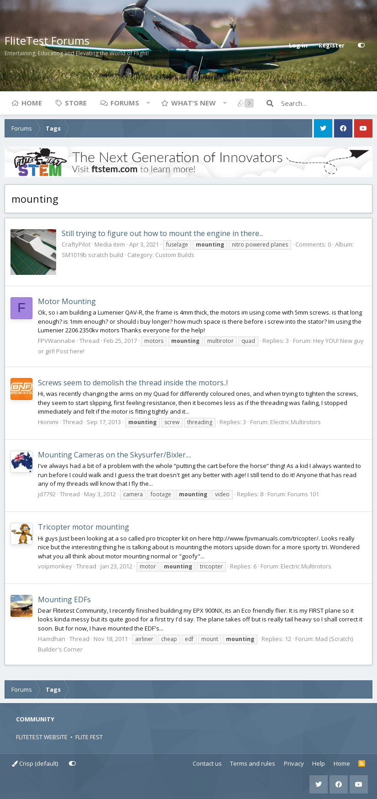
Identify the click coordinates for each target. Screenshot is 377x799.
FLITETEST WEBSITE (42, 737)
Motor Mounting (67, 301)
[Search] (326, 103)
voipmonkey (55, 566)
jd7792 (47, 494)
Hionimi (48, 422)
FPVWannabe (56, 340)
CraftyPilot (76, 244)
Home (31, 102)
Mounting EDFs (64, 599)
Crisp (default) (35, 763)
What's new (193, 102)
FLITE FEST (89, 737)
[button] (147, 102)
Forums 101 (303, 494)
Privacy (294, 763)
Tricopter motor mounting (83, 527)
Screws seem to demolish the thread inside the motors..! (133, 383)
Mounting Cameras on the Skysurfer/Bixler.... (114, 455)
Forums (124, 102)
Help (318, 763)
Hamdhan (51, 639)
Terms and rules (252, 763)
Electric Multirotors (295, 422)
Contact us (207, 763)
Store (76, 102)
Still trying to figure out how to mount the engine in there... (162, 233)
